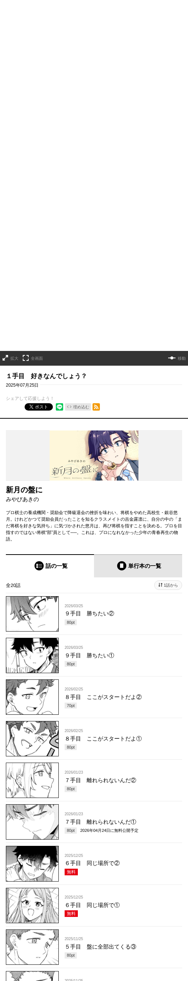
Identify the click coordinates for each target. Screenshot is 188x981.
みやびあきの (22, 332)
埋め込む (81, 240)
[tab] (50, 399)
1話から (171, 418)
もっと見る (91, 851)
